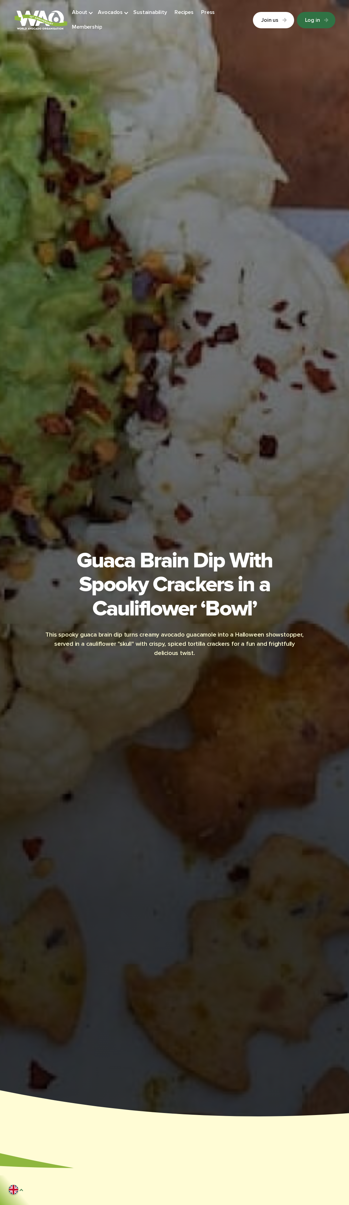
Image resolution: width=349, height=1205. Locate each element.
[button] (83, 12)
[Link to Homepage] (41, 20)
